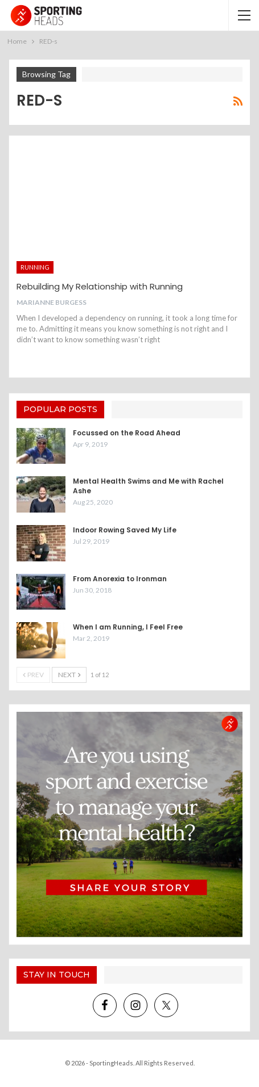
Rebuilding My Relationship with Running (100, 286)
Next (69, 674)
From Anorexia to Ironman (120, 579)
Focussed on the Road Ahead (126, 433)
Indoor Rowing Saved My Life (124, 530)
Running (35, 267)
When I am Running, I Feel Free (128, 627)
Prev (33, 674)
